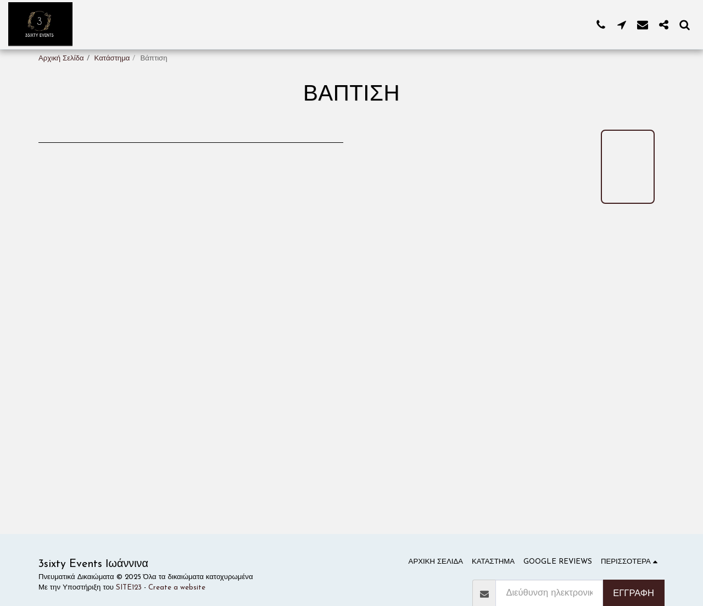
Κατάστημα (112, 58)
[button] (601, 24)
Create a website (176, 587)
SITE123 (129, 587)
